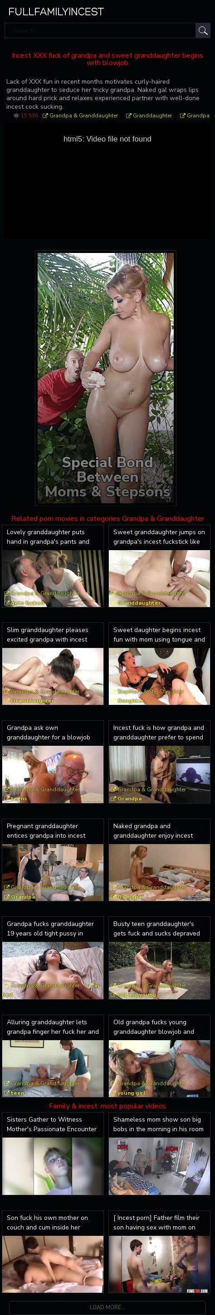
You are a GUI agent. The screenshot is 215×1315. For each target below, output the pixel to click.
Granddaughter (152, 115)
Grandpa (198, 115)
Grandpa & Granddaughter (83, 115)
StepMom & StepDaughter (150, 691)
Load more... (107, 1307)
